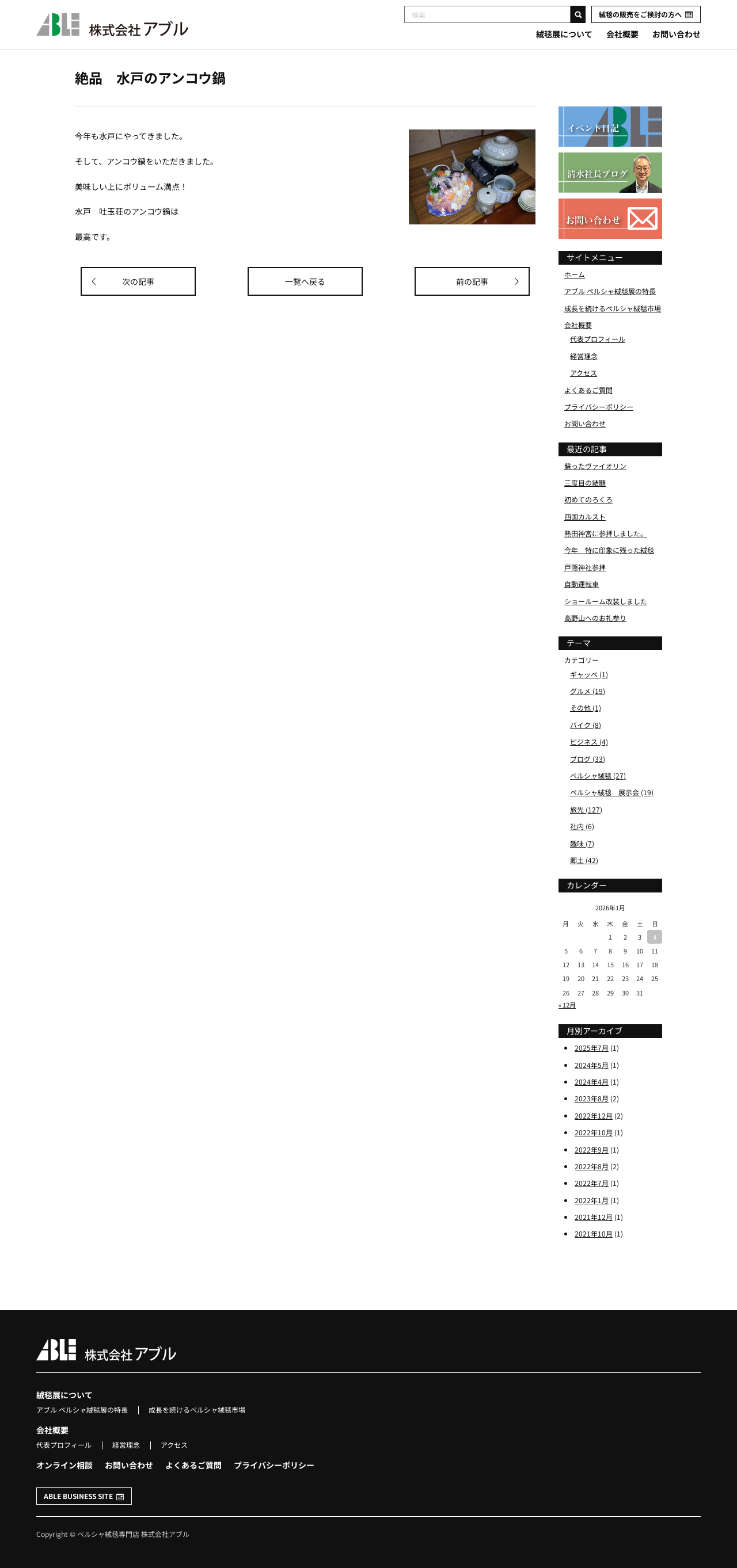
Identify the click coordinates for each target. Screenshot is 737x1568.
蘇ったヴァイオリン (595, 466)
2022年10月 (594, 1132)
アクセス (583, 372)
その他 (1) (585, 707)
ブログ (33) (587, 759)
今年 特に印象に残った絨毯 (609, 550)
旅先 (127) (586, 809)
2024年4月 (592, 1081)
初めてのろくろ (588, 499)
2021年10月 (594, 1233)
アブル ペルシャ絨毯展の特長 (610, 291)
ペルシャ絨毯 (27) (598, 775)
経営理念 (584, 356)
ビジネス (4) (589, 741)
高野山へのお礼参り (595, 618)
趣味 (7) (582, 843)
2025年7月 (592, 1047)
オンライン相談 (64, 1465)
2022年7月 (592, 1183)
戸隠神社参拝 (585, 567)
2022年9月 (592, 1149)
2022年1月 (592, 1200)
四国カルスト (585, 516)
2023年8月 (592, 1098)
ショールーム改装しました (605, 601)
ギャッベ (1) (589, 674)
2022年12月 (594, 1115)
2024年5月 (592, 1065)
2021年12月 (594, 1217)
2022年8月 (592, 1166)
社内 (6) (582, 826)
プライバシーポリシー (598, 406)
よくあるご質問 (588, 390)
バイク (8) (585, 725)
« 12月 (567, 1004)
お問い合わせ (676, 34)
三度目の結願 (585, 482)
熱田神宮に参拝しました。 (605, 533)
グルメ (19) (587, 691)
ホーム (574, 274)
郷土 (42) (584, 860)
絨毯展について (564, 34)
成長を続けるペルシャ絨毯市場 (612, 308)
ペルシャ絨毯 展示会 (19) (612, 792)
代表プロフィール (597, 339)
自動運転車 (581, 584)
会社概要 (622, 34)
